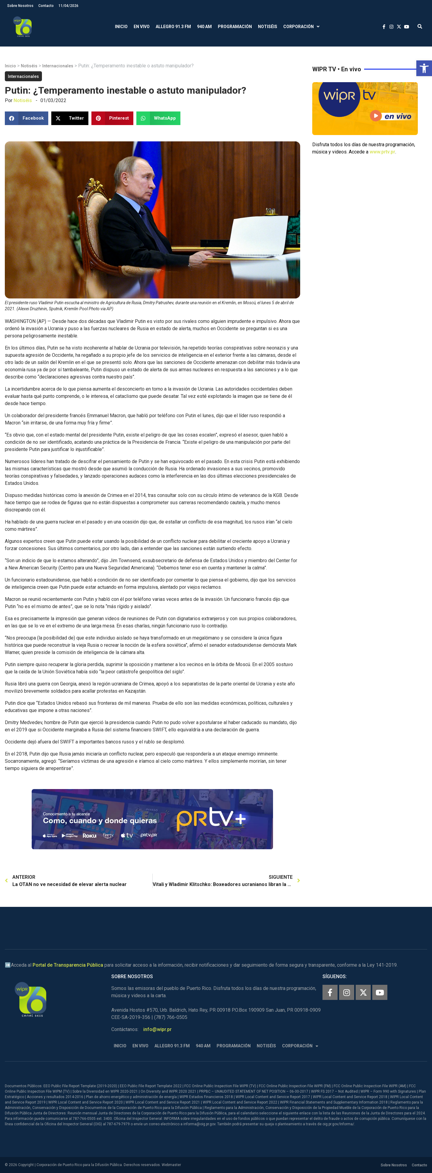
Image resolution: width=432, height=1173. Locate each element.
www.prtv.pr (382, 152)
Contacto (46, 6)
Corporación (301, 27)
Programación (235, 26)
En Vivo (142, 26)
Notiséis (267, 26)
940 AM (204, 26)
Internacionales (57, 65)
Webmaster (171, 1165)
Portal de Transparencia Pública (68, 965)
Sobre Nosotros (20, 6)
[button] (424, 68)
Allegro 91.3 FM (173, 26)
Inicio (121, 26)
